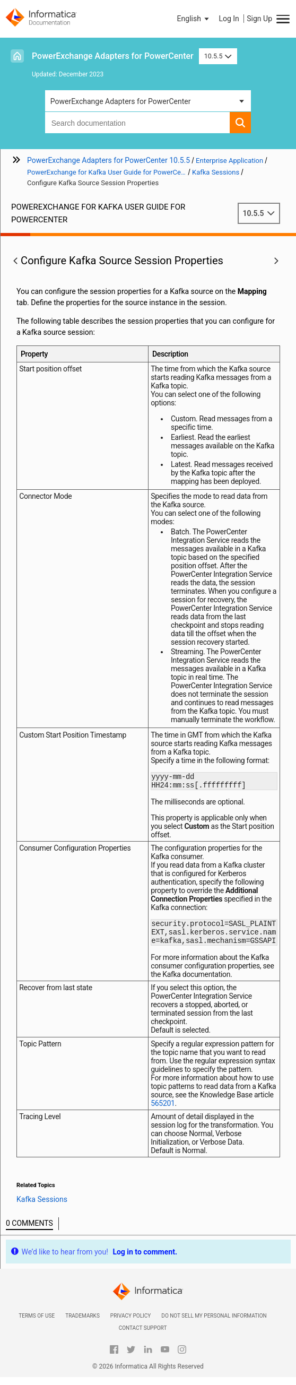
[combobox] (137, 122)
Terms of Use (37, 1324)
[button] (194, 18)
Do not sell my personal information (213, 1324)
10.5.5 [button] (218, 56)
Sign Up (259, 18)
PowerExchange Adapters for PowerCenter (113, 56)
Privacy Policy (130, 1324)
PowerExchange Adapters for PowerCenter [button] (120, 101)
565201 (163, 1111)
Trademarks (82, 1324)
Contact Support (143, 1336)
